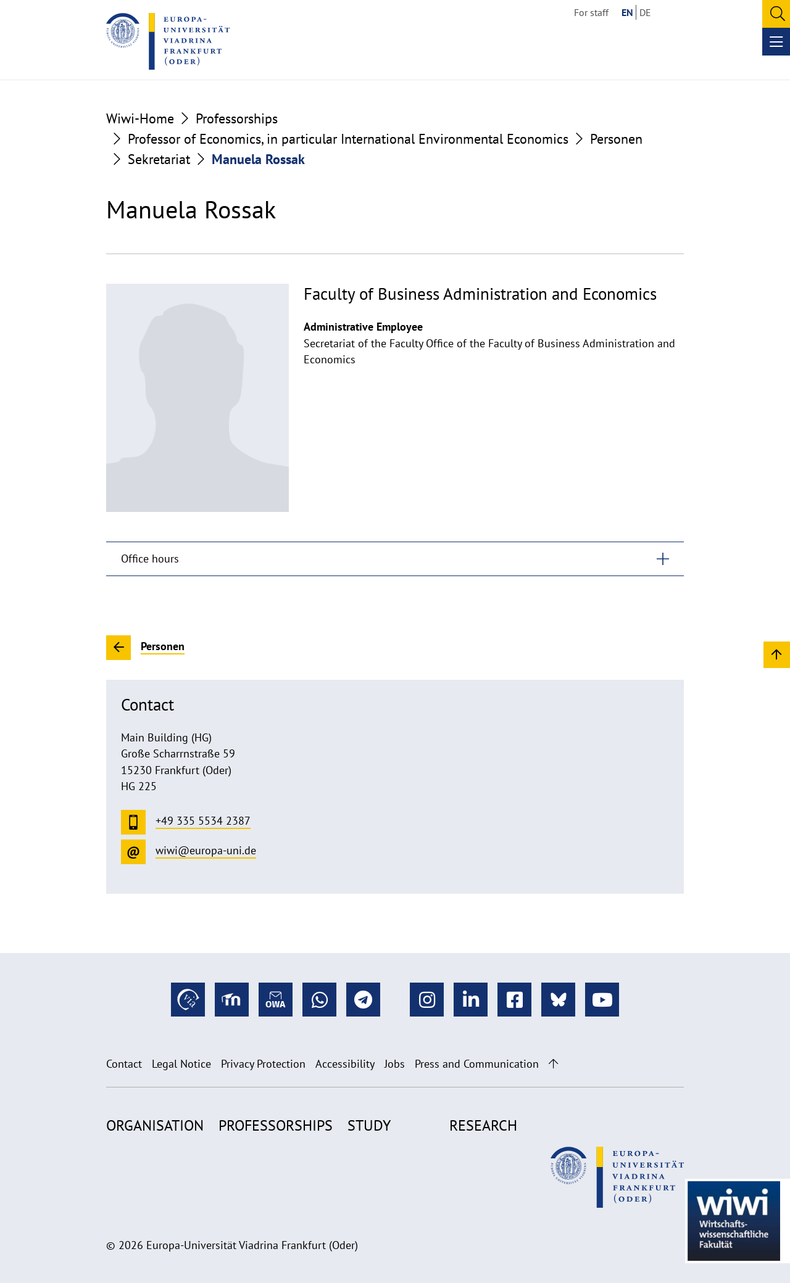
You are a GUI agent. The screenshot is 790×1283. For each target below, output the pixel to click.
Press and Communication (477, 1064)
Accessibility (345, 1064)
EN (627, 12)
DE (645, 12)
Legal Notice (181, 1064)
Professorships (237, 118)
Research (483, 1125)
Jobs (395, 1064)
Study (369, 1125)
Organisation (155, 1125)
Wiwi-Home (140, 118)
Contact (124, 1064)
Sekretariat (159, 159)
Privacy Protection (263, 1064)
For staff (591, 12)
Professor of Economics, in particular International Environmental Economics (348, 138)
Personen (616, 138)
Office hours (150, 558)
